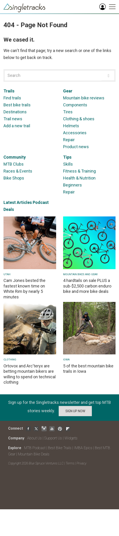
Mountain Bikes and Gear (80, 274)
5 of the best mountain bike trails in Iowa (88, 368)
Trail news (12, 118)
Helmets (71, 125)
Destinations (15, 111)
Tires (68, 111)
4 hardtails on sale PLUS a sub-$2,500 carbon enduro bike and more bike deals (87, 286)
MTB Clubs (13, 164)
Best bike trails (17, 104)
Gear (67, 90)
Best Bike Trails (59, 448)
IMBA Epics (83, 448)
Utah (6, 274)
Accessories (75, 132)
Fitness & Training (79, 171)
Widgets (70, 438)
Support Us (53, 438)
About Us (34, 438)
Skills (68, 164)
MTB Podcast (34, 448)
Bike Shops (13, 178)
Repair (69, 139)
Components (75, 104)
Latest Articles (17, 202)
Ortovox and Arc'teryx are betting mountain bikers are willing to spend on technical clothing (29, 374)
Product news (76, 146)
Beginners (72, 185)
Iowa (66, 359)
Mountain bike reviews (83, 97)
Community (14, 157)
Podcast (41, 202)
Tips (67, 157)
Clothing (9, 359)
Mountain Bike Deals (33, 454)
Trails (8, 90)
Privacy (81, 463)
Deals (8, 209)
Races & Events (17, 171)
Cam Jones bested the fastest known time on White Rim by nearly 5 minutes (24, 288)
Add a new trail (16, 125)
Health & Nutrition (79, 178)
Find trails (12, 97)
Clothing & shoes (78, 118)
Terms (70, 463)
